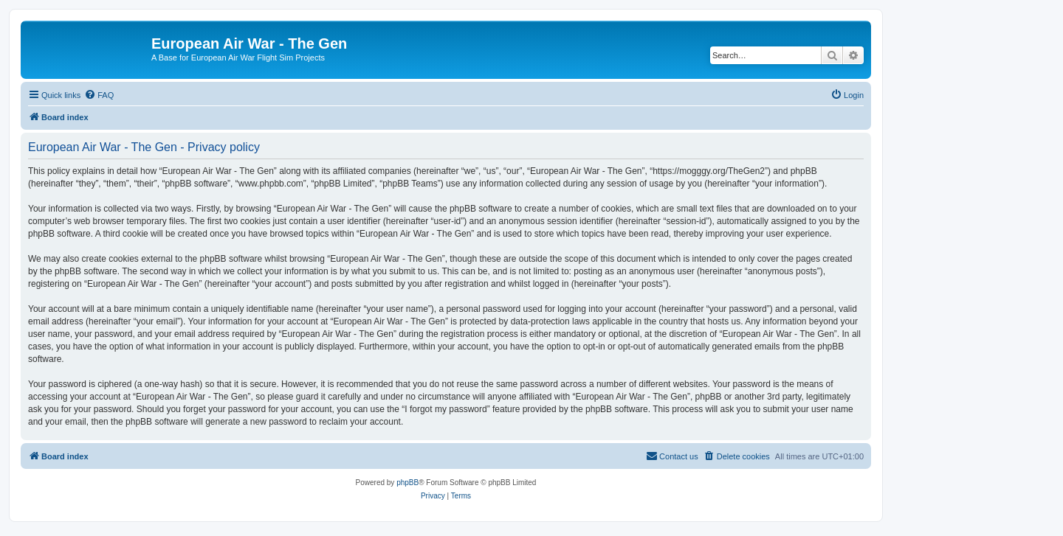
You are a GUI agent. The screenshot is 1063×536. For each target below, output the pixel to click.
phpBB (407, 482)
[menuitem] (99, 95)
